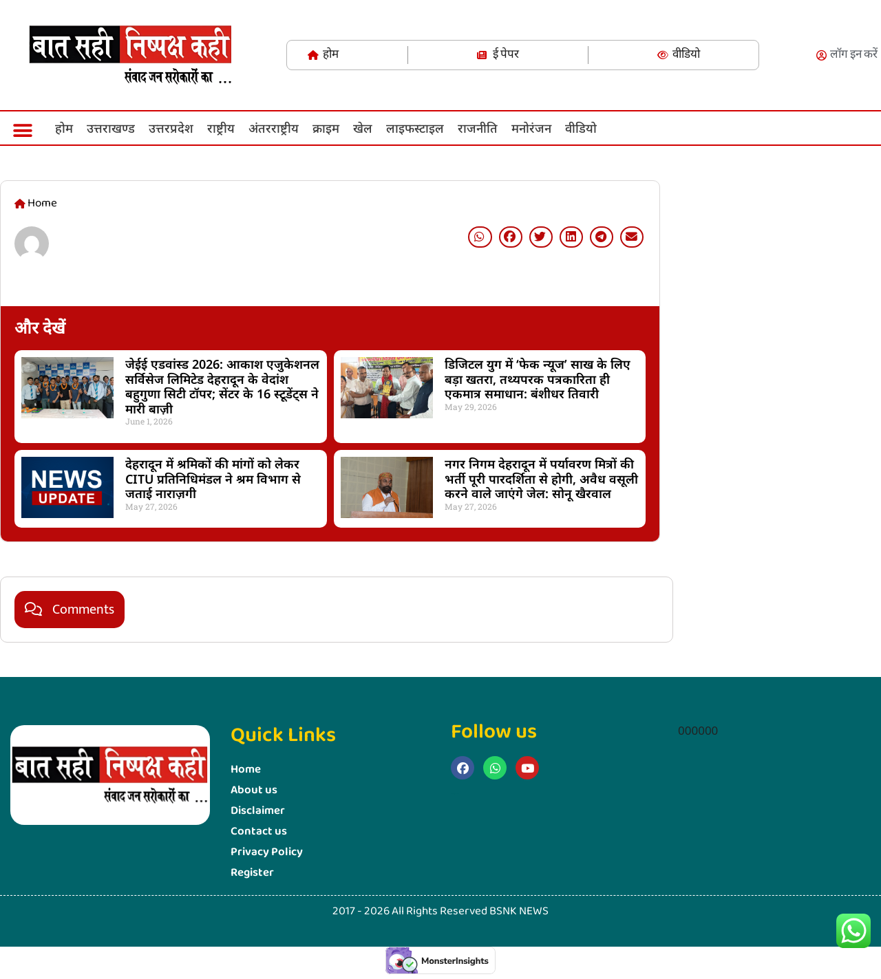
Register (252, 872)
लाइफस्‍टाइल (415, 128)
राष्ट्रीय (221, 128)
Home (246, 769)
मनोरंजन (531, 128)
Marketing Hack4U (678, 515)
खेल (362, 128)
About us (254, 790)
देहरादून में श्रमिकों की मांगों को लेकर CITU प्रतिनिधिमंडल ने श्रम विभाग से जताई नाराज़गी (213, 478)
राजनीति (478, 128)
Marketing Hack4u (455, 793)
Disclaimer (258, 811)
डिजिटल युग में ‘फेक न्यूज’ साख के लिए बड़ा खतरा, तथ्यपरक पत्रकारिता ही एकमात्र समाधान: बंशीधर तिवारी (537, 379)
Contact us (259, 831)
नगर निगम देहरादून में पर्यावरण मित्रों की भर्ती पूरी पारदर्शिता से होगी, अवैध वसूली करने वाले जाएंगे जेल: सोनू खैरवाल (541, 478)
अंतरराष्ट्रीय (273, 128)
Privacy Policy (267, 852)
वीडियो (581, 128)
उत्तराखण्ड (111, 128)
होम (64, 128)
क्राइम (325, 128)
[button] (22, 130)
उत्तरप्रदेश (171, 128)
